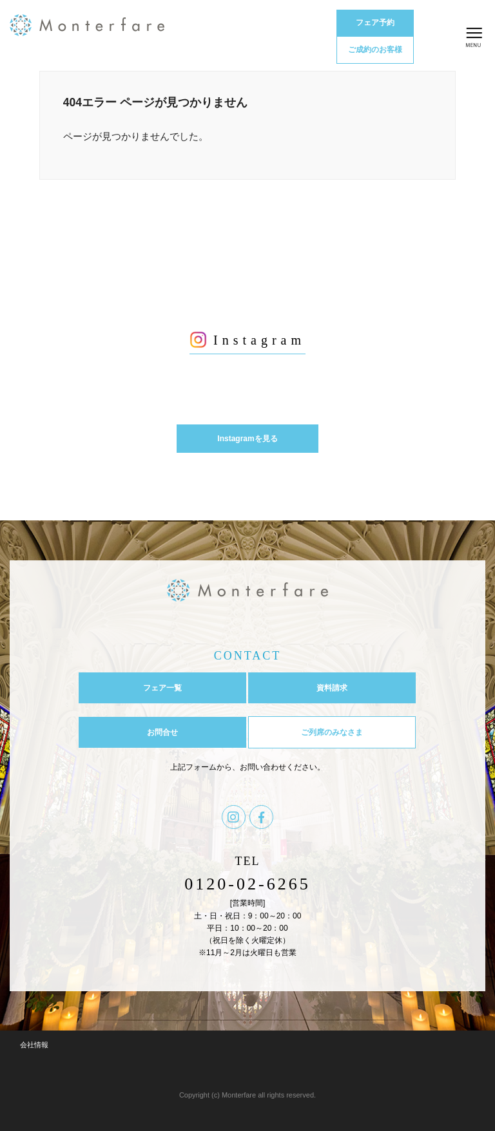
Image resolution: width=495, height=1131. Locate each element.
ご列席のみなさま (332, 732)
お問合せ (162, 732)
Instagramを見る (247, 438)
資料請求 (331, 687)
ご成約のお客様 (375, 49)
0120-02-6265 (247, 884)
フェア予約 (375, 22)
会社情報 (34, 1045)
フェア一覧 (162, 687)
